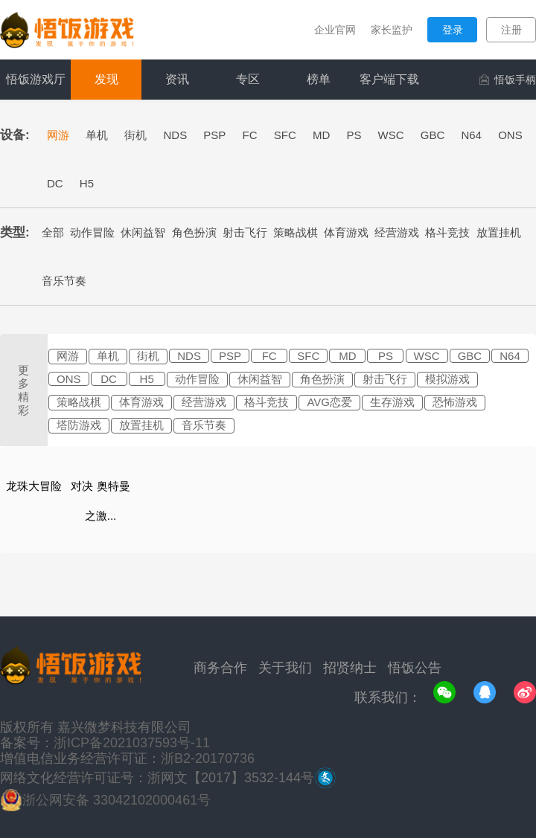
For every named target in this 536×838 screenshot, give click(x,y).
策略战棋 (295, 232)
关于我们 (285, 667)
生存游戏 (392, 402)
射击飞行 (245, 232)
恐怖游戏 (455, 402)
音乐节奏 (64, 280)
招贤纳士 (350, 667)
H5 (87, 183)
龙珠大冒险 (34, 486)
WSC (391, 135)
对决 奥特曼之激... (100, 501)
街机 (135, 135)
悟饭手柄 (507, 80)
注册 (511, 30)
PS (353, 135)
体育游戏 (346, 232)
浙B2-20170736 (208, 758)
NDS (176, 135)
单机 (97, 135)
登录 (452, 30)
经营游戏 (396, 232)
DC (55, 183)
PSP (214, 135)
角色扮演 (194, 232)
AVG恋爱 (329, 402)
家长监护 (391, 30)
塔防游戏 (79, 425)
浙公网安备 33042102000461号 (116, 800)
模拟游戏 (447, 379)
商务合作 (220, 667)
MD (321, 135)
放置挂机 (498, 232)
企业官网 (335, 30)
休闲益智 (143, 232)
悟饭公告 (414, 667)
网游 (58, 135)
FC (250, 135)
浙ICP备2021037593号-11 (132, 742)
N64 (471, 135)
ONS (510, 135)
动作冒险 (92, 232)
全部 (53, 232)
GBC (433, 135)
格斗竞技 (447, 232)
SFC (285, 135)
